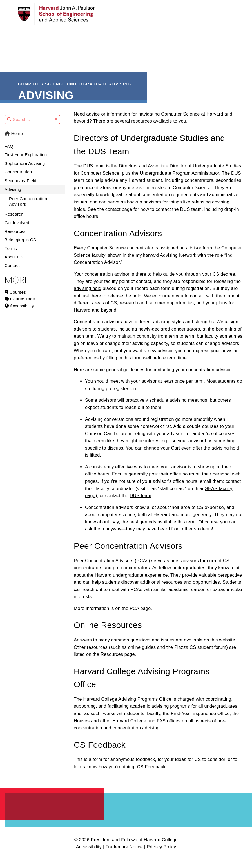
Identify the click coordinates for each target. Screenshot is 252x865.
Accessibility (19, 311)
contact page (118, 214)
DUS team (140, 500)
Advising (13, 194)
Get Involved (17, 228)
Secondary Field (20, 185)
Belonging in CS (20, 245)
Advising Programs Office (144, 704)
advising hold (87, 293)
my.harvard (147, 260)
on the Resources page (110, 659)
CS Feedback (151, 772)
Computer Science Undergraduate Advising (75, 83)
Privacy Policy (161, 852)
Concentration (18, 177)
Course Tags (20, 304)
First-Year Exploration (26, 160)
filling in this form (124, 363)
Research (14, 219)
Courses (15, 297)
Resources (15, 236)
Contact (12, 270)
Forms (11, 253)
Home (14, 138)
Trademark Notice (124, 852)
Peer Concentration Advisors (28, 207)
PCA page (140, 613)
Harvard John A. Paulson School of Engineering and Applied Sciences (54, 812)
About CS (14, 262)
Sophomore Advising (25, 168)
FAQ (9, 151)
